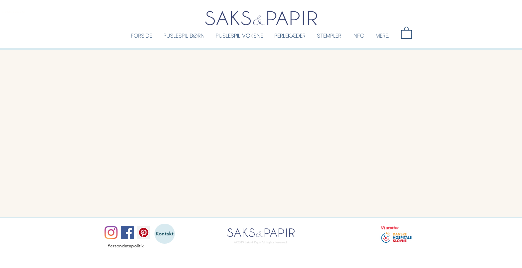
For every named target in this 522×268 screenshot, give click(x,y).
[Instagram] (111, 232)
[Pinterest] (143, 232)
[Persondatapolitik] (126, 246)
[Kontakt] (164, 234)
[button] (184, 35)
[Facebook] (127, 232)
